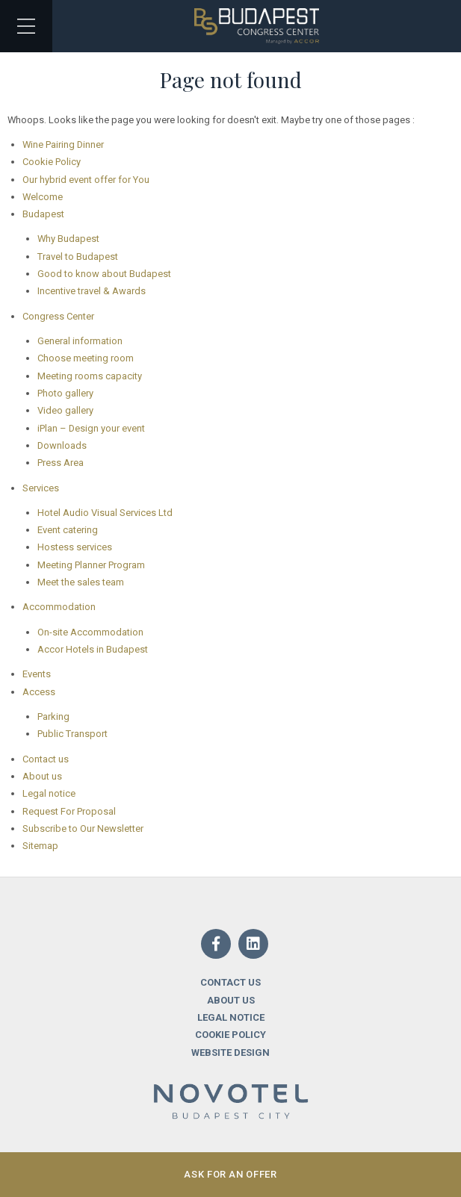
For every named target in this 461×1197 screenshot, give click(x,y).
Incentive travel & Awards (91, 290)
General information (80, 340)
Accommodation (59, 606)
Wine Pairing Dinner (63, 144)
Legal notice (48, 793)
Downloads (62, 445)
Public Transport (72, 733)
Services (40, 488)
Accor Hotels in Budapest (92, 649)
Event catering (67, 529)
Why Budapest (68, 238)
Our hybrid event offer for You (85, 179)
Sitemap (40, 845)
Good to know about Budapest (104, 273)
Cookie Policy (51, 161)
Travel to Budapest (77, 256)
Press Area (60, 462)
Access (38, 691)
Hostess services (74, 547)
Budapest (43, 214)
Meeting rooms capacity (89, 376)
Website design (230, 1052)
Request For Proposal (69, 811)
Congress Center (58, 316)
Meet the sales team (80, 582)
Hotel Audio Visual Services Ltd (105, 512)
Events (36, 674)
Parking (53, 716)
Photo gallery (65, 393)
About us (42, 776)
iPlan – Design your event (91, 428)
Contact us (45, 759)
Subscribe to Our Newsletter (82, 828)
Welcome (42, 196)
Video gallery (65, 410)
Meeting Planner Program (91, 564)
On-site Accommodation (90, 632)
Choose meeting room (85, 358)
